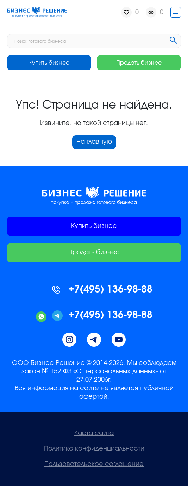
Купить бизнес (49, 63)
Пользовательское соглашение (94, 464)
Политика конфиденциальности (94, 449)
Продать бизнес (139, 63)
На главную (94, 142)
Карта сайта (94, 433)
